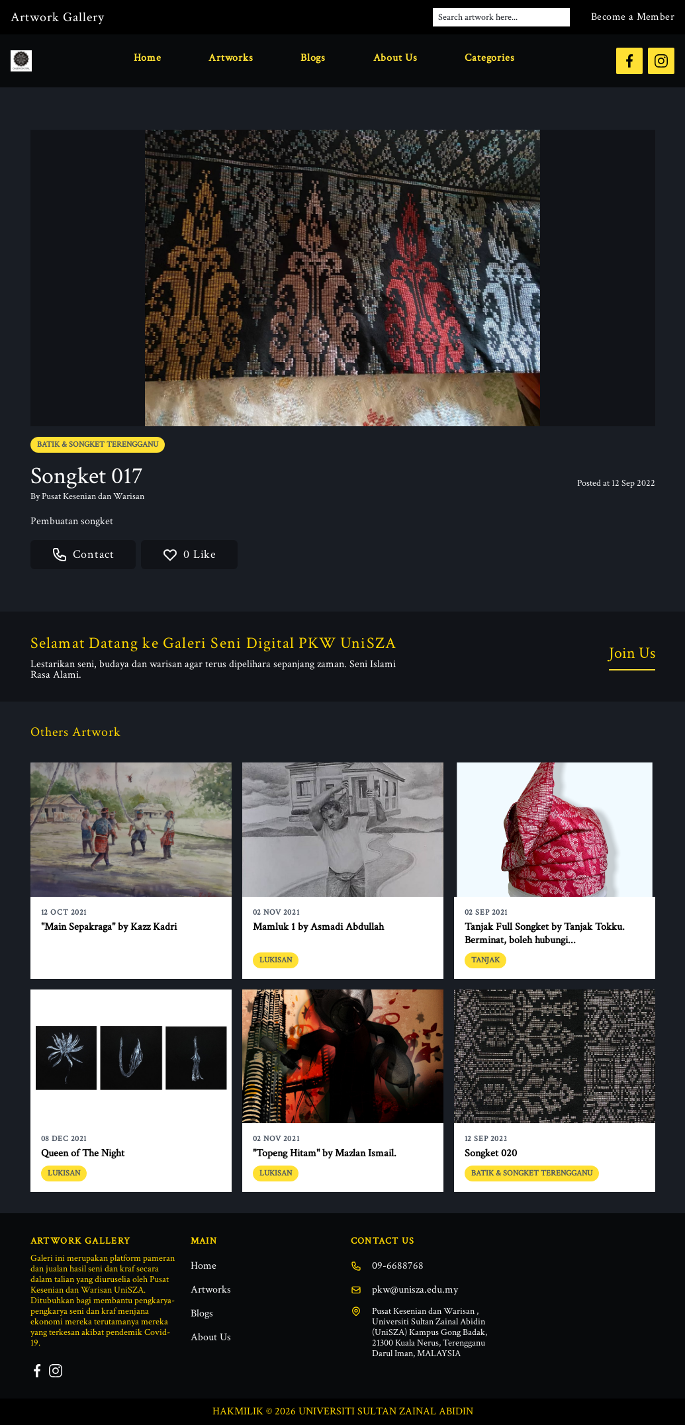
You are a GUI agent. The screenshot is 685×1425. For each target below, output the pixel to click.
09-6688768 (387, 1266)
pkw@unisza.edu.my (404, 1290)
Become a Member (632, 17)
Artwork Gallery (58, 17)
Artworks (230, 58)
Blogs (313, 58)
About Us (395, 58)
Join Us (632, 653)
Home (147, 58)
